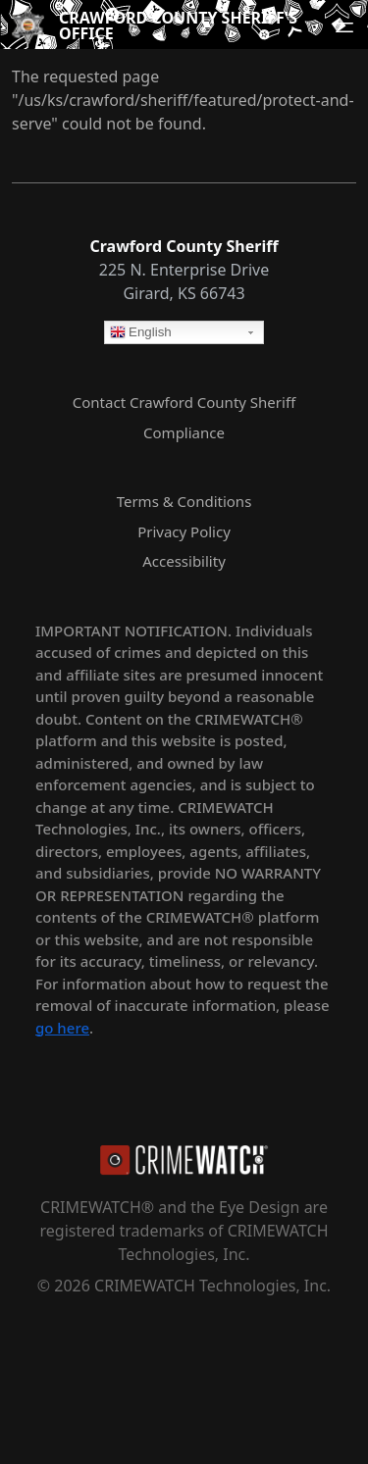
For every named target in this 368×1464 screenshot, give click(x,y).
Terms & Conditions (184, 501)
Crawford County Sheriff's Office (178, 25)
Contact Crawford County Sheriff (184, 402)
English (141, 333)
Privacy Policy (184, 531)
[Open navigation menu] (344, 27)
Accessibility (184, 561)
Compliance (184, 432)
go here (62, 1027)
